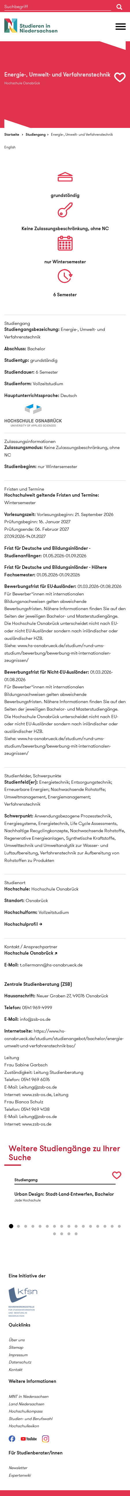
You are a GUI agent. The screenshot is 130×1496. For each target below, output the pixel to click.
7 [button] (54, 1226)
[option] (65, 84)
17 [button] (54, 1234)
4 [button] (33, 1226)
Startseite (11, 134)
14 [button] (105, 1226)
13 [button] (97, 1226)
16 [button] (119, 1226)
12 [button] (90, 1226)
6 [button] (47, 1226)
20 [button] (76, 1234)
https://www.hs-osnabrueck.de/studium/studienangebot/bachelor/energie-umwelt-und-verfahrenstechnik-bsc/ (64, 1038)
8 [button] (61, 1226)
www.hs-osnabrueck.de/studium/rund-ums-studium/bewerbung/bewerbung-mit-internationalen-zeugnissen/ (57, 653)
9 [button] (69, 1226)
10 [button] (76, 1226)
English (10, 147)
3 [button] (25, 1226)
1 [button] (11, 1226)
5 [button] (40, 1226)
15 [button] (112, 1226)
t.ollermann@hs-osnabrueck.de (51, 965)
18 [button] (61, 1234)
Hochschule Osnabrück (28, 953)
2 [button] (18, 1226)
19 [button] (69, 1234)
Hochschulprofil (21, 924)
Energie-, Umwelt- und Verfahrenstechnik (82, 134)
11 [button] (83, 1226)
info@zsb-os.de (35, 1019)
